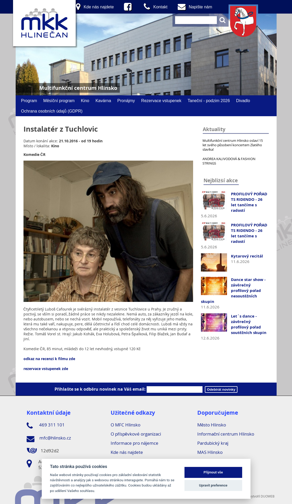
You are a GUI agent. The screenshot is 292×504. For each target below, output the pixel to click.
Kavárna (103, 100)
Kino (85, 100)
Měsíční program (59, 100)
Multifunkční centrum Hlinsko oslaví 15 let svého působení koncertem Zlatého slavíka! (232, 145)
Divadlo (243, 100)
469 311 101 (46, 426)
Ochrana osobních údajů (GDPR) (52, 111)
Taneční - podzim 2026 (209, 100)
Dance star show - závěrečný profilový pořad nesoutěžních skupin (233, 290)
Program (29, 100)
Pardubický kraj (212, 443)
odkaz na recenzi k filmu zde (49, 358)
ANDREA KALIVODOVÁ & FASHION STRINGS (228, 161)
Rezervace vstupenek (161, 100)
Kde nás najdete (127, 452)
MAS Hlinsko (210, 452)
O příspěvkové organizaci (136, 434)
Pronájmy (126, 100)
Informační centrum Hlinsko (225, 434)
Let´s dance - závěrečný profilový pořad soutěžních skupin (249, 324)
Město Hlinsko (211, 425)
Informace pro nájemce (134, 443)
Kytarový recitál (247, 256)
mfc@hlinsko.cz (49, 439)
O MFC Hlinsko (125, 425)
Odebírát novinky (221, 389)
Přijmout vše (213, 472)
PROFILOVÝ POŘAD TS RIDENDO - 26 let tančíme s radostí (249, 202)
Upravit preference (213, 485)
